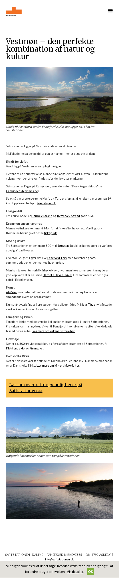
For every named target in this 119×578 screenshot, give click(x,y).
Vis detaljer (75, 572)
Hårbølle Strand (41, 216)
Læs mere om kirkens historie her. (53, 331)
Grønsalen (36, 348)
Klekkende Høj (15, 348)
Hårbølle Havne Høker (57, 275)
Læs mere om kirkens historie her (57, 365)
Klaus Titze (87, 304)
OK (90, 572)
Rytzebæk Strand (68, 216)
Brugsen (63, 245)
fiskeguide (50, 233)
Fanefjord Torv (57, 258)
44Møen (11, 292)
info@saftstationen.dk (59, 559)
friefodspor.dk (46, 203)
